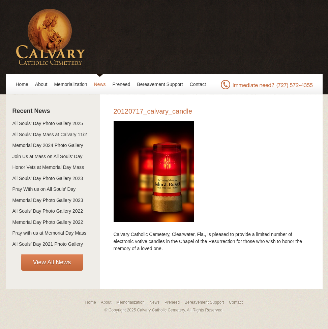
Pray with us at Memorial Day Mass (49, 233)
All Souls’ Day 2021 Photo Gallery (47, 244)
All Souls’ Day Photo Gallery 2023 (47, 178)
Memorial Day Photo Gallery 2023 (47, 200)
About (41, 84)
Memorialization (70, 84)
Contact (198, 84)
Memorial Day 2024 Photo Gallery (47, 145)
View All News (52, 262)
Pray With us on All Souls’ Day (44, 189)
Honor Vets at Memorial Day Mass (48, 167)
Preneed (121, 84)
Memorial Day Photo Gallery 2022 (47, 222)
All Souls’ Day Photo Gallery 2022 (47, 211)
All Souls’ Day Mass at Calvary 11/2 (49, 134)
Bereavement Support (160, 84)
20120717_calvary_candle (153, 111)
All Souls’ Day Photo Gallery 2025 (47, 123)
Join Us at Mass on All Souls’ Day (47, 156)
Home (22, 84)
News (100, 84)
